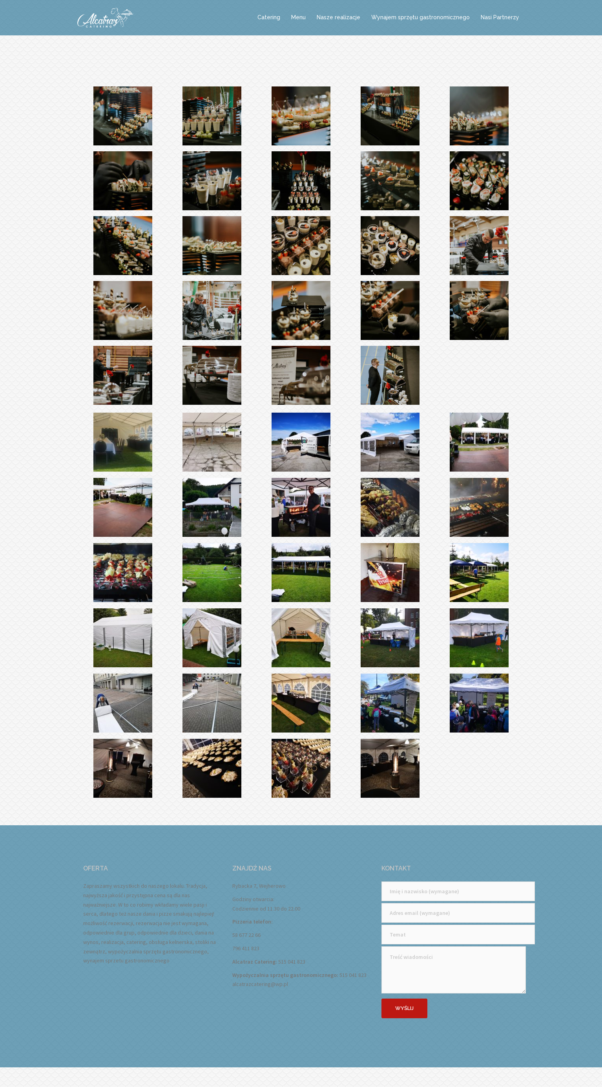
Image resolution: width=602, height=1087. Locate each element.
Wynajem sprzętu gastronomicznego (420, 17)
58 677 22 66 (246, 934)
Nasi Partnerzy (500, 17)
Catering (268, 17)
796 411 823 (245, 948)
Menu (298, 17)
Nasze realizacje (338, 17)
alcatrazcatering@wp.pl (260, 984)
